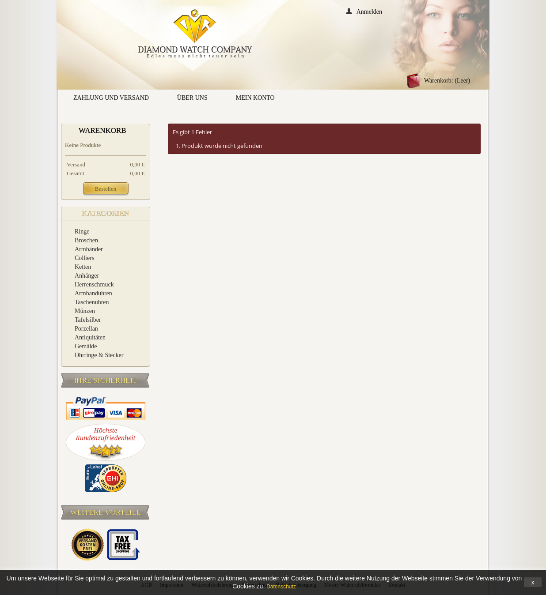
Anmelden (369, 11)
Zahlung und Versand (111, 97)
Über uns (192, 97)
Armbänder (89, 249)
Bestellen (105, 188)
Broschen (86, 240)
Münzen (85, 311)
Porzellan (86, 328)
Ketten (83, 267)
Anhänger (87, 275)
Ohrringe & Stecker (99, 355)
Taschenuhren (92, 302)
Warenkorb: (447, 80)
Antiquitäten (90, 337)
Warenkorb (102, 130)
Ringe (82, 231)
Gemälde (86, 346)
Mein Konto (255, 97)
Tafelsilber (88, 319)
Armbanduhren (93, 293)
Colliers (84, 258)
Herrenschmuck (94, 284)
